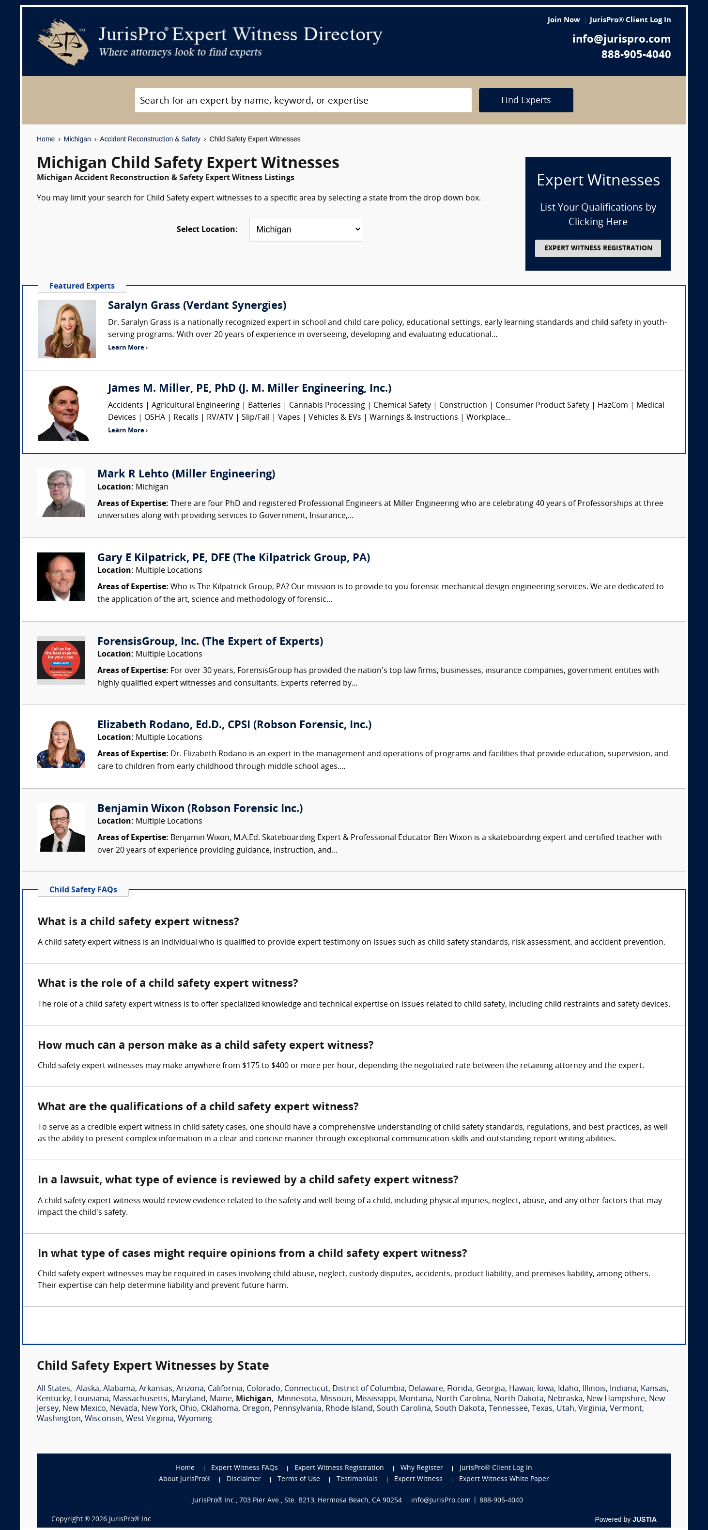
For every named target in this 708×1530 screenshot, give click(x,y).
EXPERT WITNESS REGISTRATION (598, 248)
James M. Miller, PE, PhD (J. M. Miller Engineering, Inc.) (249, 389)
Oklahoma (219, 1409)
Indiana (623, 1389)
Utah (565, 1409)
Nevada (124, 1409)
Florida (459, 1389)
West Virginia (150, 1419)
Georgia (490, 1389)
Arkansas (155, 1389)
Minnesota (296, 1399)
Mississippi (375, 1399)
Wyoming (195, 1419)
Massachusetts (140, 1399)
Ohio (188, 1409)
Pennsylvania (298, 1409)
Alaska (87, 1389)
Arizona (190, 1389)
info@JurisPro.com (441, 1500)
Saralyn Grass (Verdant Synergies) (197, 306)
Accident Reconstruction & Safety (150, 139)
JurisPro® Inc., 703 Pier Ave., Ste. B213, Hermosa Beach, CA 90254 (297, 1500)
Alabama (119, 1389)
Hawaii (521, 1389)
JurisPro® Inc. (131, 1519)
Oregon (256, 1409)
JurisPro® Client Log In (630, 20)
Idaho (568, 1389)
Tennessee (508, 1409)
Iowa (545, 1389)
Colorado (263, 1389)
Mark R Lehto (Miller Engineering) (186, 474)
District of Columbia (368, 1389)
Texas (542, 1409)
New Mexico (84, 1409)
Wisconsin (103, 1419)
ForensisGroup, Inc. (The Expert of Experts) (210, 642)
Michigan (77, 139)
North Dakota (519, 1399)
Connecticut (306, 1389)
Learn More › (128, 348)
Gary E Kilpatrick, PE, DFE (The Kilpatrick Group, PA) (233, 558)
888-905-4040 (636, 55)
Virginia (592, 1409)
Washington (59, 1419)
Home (46, 139)
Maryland (188, 1399)
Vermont (626, 1409)
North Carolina (463, 1399)
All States (53, 1389)
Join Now (564, 20)
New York (158, 1409)
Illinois (594, 1389)
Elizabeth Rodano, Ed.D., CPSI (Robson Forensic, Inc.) (234, 725)
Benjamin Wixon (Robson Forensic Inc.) (200, 809)
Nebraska (565, 1399)
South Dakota (460, 1409)
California (225, 1389)
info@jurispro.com (621, 40)
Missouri (336, 1399)
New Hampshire (615, 1399)
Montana (415, 1399)
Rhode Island (349, 1409)
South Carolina (404, 1409)
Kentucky (53, 1399)
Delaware (426, 1389)
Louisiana (91, 1399)
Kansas (654, 1389)
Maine (221, 1399)
